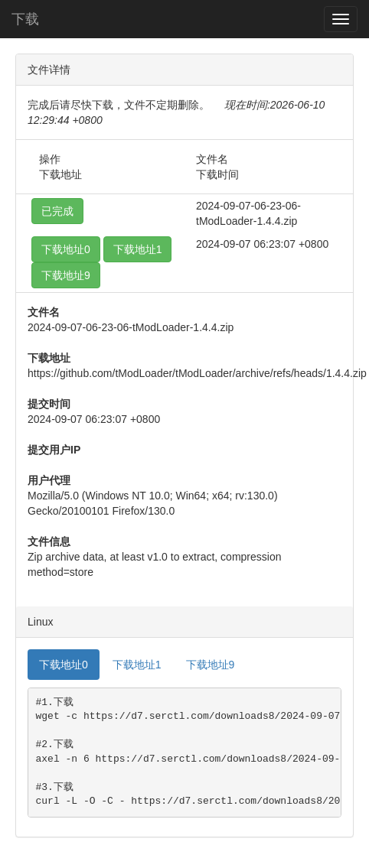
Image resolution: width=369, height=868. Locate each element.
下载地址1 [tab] (137, 664)
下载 (25, 19)
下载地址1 (137, 249)
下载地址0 (65, 249)
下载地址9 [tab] (210, 664)
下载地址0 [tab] (63, 664)
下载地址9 (65, 275)
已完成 (57, 211)
